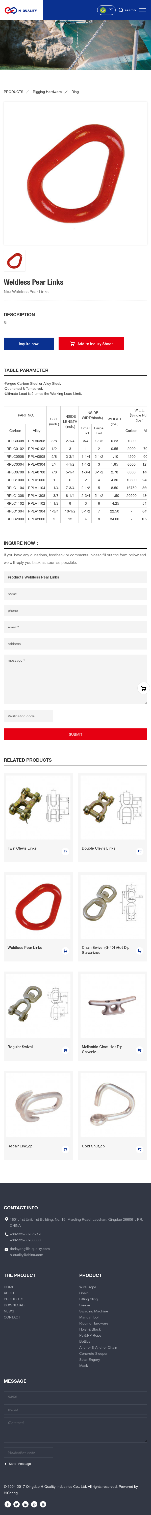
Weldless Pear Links (25, 948)
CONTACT (12, 1317)
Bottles (84, 1341)
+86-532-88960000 (25, 1240)
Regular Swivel (20, 1047)
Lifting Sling (88, 1299)
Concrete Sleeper (93, 1353)
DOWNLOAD (14, 1305)
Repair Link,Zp (20, 1146)
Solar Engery (89, 1360)
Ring (75, 92)
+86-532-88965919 (25, 1234)
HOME (9, 1287)
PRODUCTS (13, 92)
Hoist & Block (90, 1329)
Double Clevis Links (98, 848)
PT (106, 10)
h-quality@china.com (26, 1255)
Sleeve (84, 1305)
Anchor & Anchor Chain (98, 1347)
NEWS (9, 1311)
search (130, 10)
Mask (83, 1366)
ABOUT (10, 1293)
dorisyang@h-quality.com (30, 1249)
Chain (84, 1293)
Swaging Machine (93, 1311)
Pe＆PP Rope (90, 1335)
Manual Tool (88, 1317)
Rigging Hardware (47, 92)
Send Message (20, 1464)
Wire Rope (87, 1287)
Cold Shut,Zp (93, 1146)
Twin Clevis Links (22, 848)
